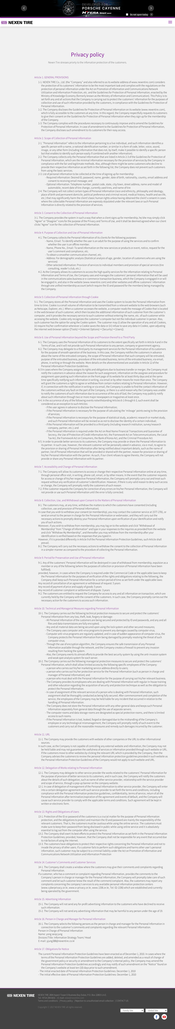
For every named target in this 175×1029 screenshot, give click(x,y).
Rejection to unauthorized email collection (94, 1000)
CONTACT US (122, 1000)
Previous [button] (24, 8)
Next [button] (151, 8)
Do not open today (139, 14)
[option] (87, 8)
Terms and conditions (48, 1000)
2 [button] (88, 15)
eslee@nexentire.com (74, 997)
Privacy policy (66, 1000)
